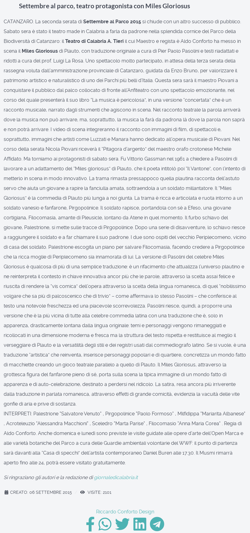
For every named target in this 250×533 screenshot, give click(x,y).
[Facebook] (90, 528)
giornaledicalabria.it (116, 477)
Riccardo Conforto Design (125, 512)
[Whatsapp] (105, 528)
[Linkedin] (140, 528)
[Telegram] (157, 528)
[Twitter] (123, 528)
